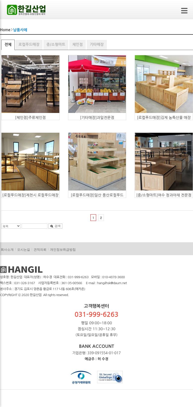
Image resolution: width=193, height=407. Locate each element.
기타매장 (97, 44)
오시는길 (23, 249)
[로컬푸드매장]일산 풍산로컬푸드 (97, 195)
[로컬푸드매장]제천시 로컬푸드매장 (30, 195)
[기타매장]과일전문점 (97, 117)
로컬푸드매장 (28, 44)
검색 (55, 226)
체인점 (77, 44)
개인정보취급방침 (63, 249)
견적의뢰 (40, 249)
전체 (7, 44)
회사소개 (7, 249)
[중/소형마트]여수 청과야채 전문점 (163, 195)
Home (5, 30)
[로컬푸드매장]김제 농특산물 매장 (164, 117)
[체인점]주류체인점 (30, 117)
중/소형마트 (55, 44)
